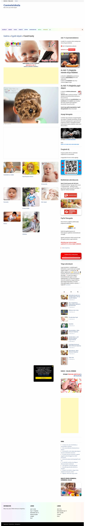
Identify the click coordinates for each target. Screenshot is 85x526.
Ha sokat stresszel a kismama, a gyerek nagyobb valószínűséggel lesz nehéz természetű (70, 456)
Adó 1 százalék (60, 512)
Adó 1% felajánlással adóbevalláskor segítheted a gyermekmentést (74, 304)
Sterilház (45, 29)
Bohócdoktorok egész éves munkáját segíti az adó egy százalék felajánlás (74, 297)
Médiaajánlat (17, 524)
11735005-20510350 (70, 139)
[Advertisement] (42, 19)
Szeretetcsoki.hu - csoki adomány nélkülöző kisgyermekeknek (74, 338)
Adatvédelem (11, 524)
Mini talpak (44, 202)
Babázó (10, 29)
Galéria (6, 36)
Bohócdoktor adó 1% (34, 512)
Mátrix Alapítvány (66, 247)
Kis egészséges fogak (73, 317)
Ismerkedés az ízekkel (9, 175)
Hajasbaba (71, 324)
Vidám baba (71, 357)
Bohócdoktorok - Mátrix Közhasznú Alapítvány (73, 351)
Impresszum (6, 524)
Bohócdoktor (33, 29)
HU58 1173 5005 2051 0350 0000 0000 (70, 144)
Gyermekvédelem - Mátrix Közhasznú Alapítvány (74, 331)
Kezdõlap (4, 29)
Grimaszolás (44, 184)
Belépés (16, 1)
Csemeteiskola (12, 5)
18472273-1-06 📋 (31, 65)
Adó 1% (39, 29)
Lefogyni (32, 516)
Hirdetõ (21, 29)
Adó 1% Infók (33, 509)
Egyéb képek (16, 36)
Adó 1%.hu (59, 509)
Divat (31, 518)
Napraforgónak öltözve (27, 176)
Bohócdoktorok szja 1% (62, 510)
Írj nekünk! (68, 284)
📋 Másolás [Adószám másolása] (71, 49)
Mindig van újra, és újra (74, 310)
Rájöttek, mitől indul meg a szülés (69, 473)
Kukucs (5, 223)
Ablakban (24, 234)
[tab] (64, 292)
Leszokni (59, 514)
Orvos (58, 516)
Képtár (26, 29)
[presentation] (64, 292)
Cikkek (15, 29)
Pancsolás (6, 202)
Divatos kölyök (25, 208)
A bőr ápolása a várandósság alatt (69, 465)
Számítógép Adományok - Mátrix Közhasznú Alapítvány (75, 345)
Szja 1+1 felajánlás (34, 510)
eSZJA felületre (69, 77)
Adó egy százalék (34, 514)
